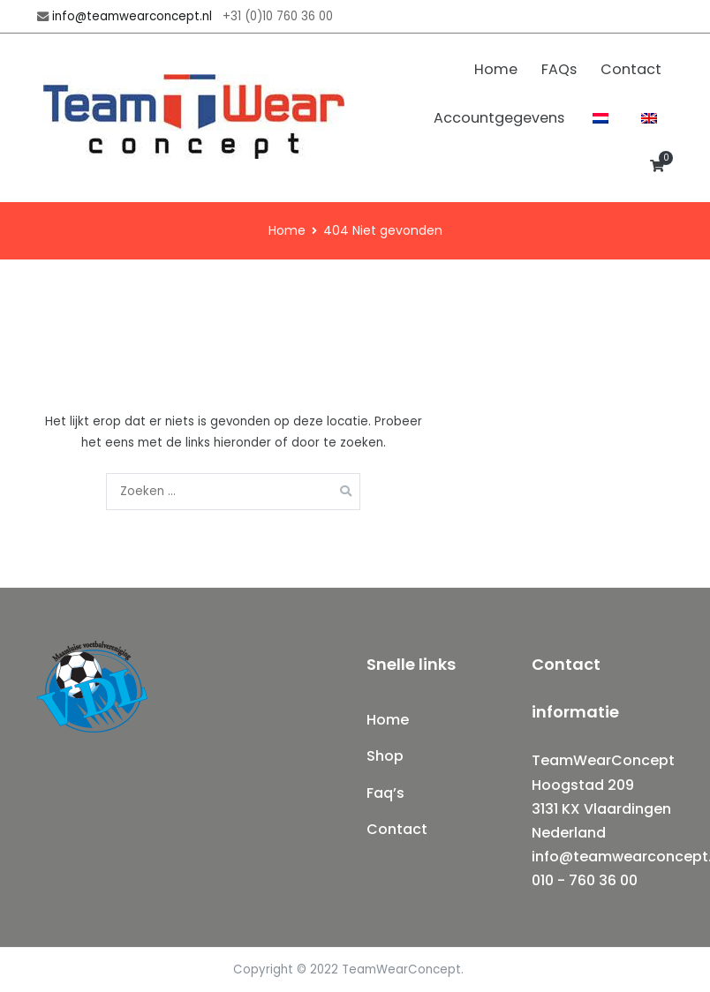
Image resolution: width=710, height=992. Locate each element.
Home (495, 69)
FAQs (559, 69)
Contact (630, 69)
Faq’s (385, 793)
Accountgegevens (499, 118)
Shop (385, 756)
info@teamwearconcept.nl (132, 16)
